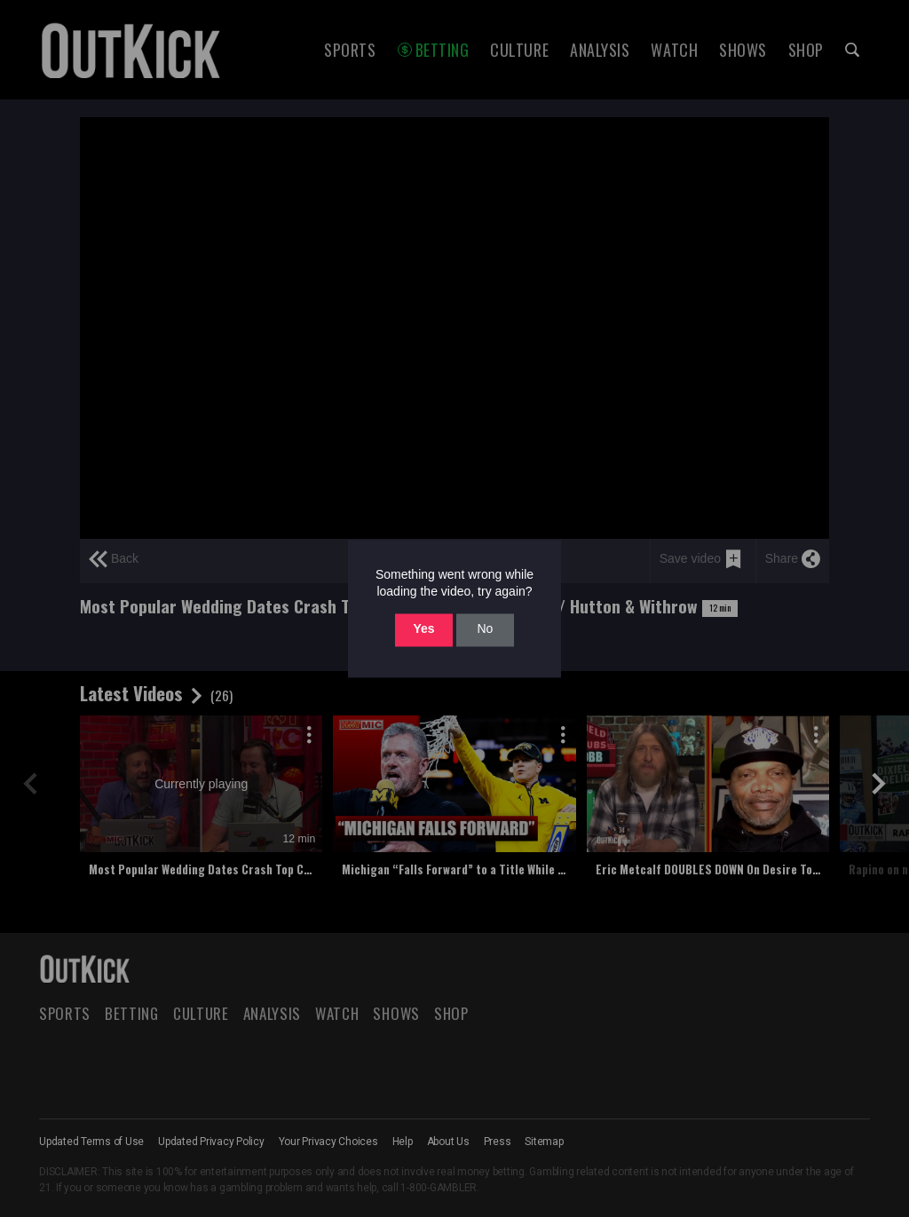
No (485, 629)
